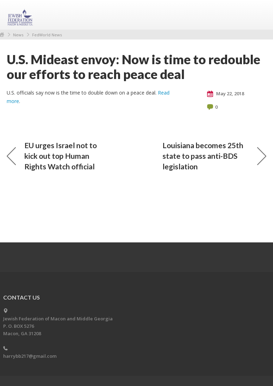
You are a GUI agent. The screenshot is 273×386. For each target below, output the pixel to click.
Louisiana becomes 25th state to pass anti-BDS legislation (214, 156)
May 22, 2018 (225, 93)
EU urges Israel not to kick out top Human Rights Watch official (52, 156)
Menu (258, 14)
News (18, 34)
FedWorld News (47, 34)
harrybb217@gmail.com (30, 356)
